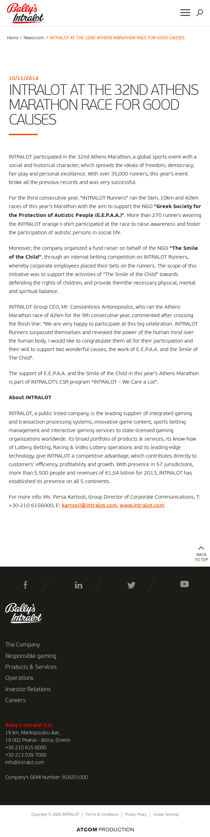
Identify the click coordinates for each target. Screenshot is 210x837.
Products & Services (31, 667)
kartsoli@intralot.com (89, 505)
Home (12, 38)
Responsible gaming (30, 656)
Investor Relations (28, 689)
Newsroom (34, 38)
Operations (19, 678)
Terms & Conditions (102, 815)
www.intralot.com (142, 505)
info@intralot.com (24, 762)
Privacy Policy (136, 815)
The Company (22, 645)
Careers (15, 700)
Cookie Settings (166, 815)
